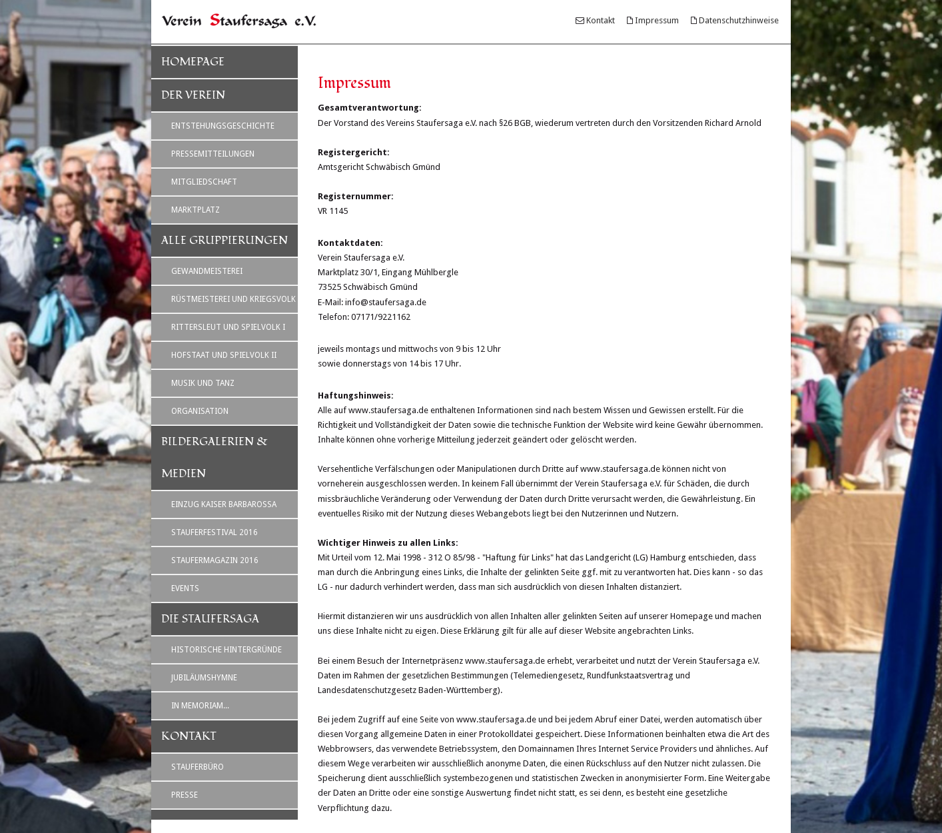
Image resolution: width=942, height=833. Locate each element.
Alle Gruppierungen (224, 240)
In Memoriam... (200, 705)
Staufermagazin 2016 (214, 560)
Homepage (193, 62)
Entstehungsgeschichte (222, 126)
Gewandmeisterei (206, 271)
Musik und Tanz (203, 383)
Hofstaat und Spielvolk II (223, 355)
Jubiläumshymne (204, 677)
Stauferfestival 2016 (214, 532)
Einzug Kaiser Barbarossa (223, 504)
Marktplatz (195, 210)
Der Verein (193, 95)
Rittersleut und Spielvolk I (228, 327)
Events (185, 588)
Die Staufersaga (210, 619)
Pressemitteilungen (212, 154)
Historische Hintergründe (226, 649)
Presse (184, 795)
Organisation (200, 411)
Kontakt (600, 20)
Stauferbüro (197, 767)
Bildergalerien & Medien (214, 457)
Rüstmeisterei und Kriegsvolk (233, 299)
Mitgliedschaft (204, 182)
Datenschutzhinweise (739, 20)
